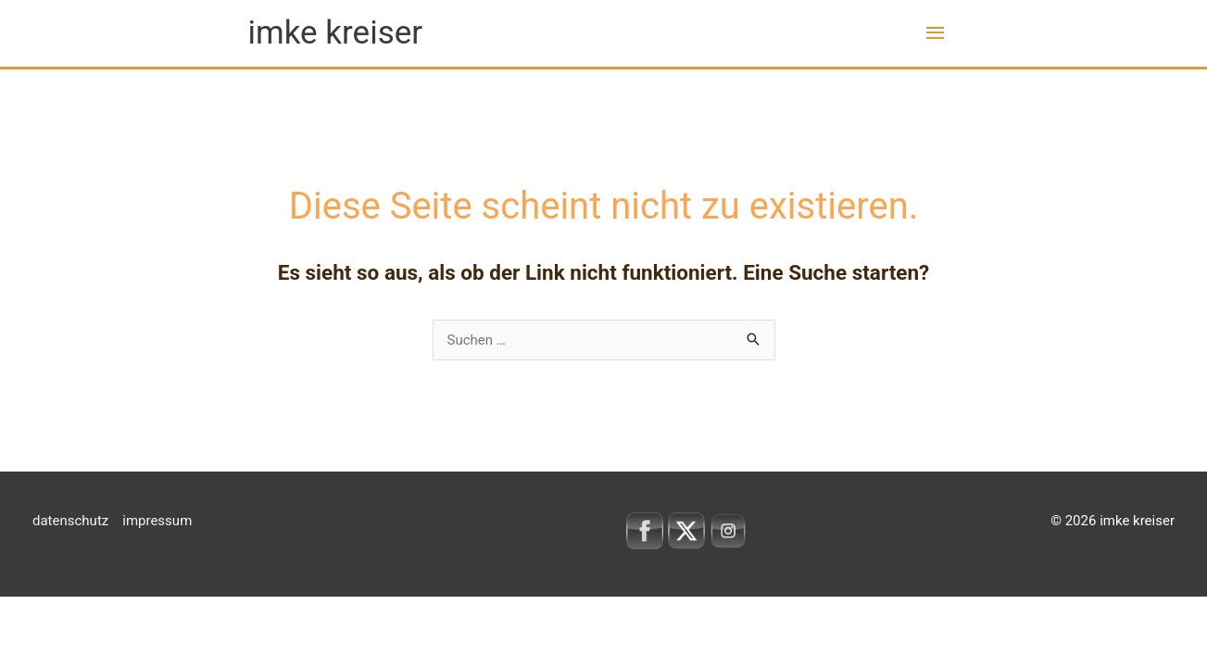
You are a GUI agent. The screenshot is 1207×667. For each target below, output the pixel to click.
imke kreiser (335, 33)
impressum (157, 520)
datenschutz (70, 520)
